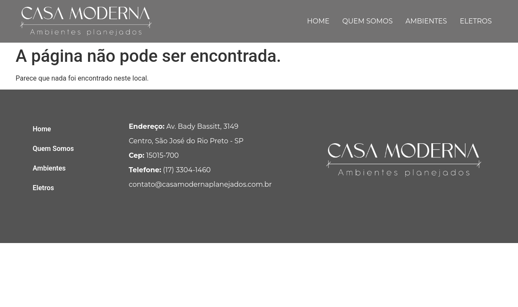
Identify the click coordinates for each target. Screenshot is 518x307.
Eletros (476, 21)
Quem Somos (367, 21)
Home (318, 21)
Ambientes (426, 21)
